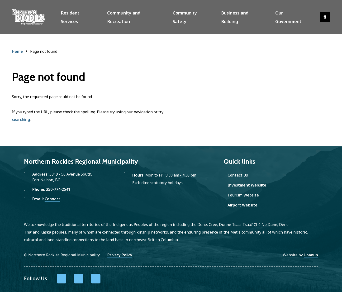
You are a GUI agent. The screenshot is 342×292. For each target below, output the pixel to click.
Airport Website (242, 205)
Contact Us (238, 175)
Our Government (288, 17)
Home (17, 51)
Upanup (311, 255)
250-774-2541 (58, 189)
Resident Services (70, 17)
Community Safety (185, 17)
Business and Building (234, 17)
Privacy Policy (119, 255)
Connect (52, 198)
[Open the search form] (325, 17)
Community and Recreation (123, 17)
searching (21, 119)
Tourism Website (243, 195)
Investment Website (247, 185)
